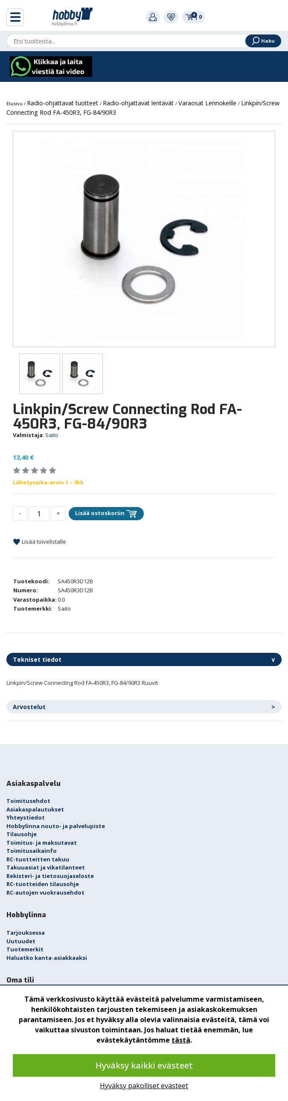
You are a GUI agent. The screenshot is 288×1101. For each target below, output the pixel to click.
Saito (51, 435)
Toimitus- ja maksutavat (41, 842)
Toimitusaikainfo (31, 851)
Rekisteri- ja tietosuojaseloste (50, 876)
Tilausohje (21, 834)
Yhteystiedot (25, 817)
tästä (181, 1040)
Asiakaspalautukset (35, 809)
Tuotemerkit (25, 949)
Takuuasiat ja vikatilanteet (45, 867)
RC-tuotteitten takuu (37, 859)
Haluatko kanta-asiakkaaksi (46, 958)
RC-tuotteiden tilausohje (42, 884)
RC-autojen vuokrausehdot (45, 892)
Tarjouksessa (25, 932)
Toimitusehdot (28, 801)
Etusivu (15, 103)
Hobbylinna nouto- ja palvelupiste (55, 826)
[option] (144, 239)
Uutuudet (20, 941)
